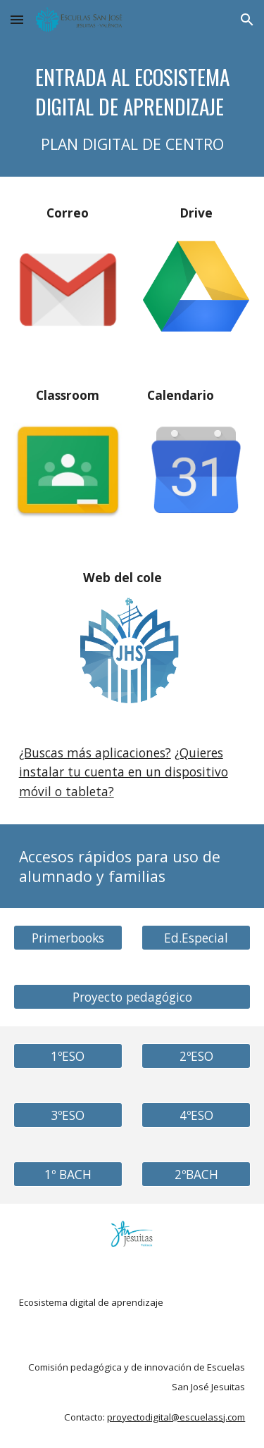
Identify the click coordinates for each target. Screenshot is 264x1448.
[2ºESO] (196, 1056)
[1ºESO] (68, 1056)
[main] (132, 108)
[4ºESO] (196, 1115)
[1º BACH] (68, 1174)
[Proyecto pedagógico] (132, 997)
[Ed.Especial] (196, 938)
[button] (17, 19)
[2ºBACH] (196, 1174)
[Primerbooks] (68, 938)
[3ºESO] (68, 1115)
